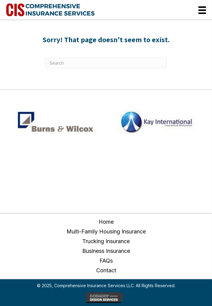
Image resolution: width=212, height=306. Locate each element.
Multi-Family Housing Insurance (106, 231)
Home (106, 222)
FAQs (106, 260)
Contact (106, 270)
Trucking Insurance (106, 241)
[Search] (106, 63)
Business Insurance (106, 251)
